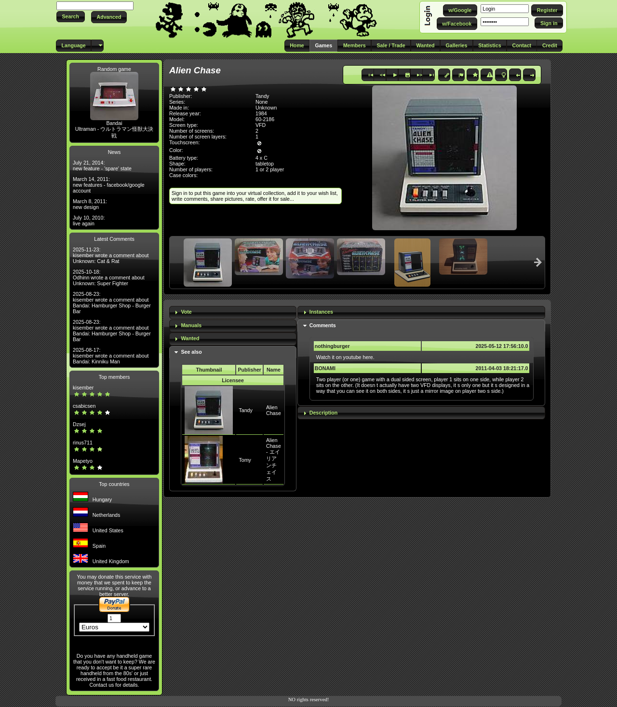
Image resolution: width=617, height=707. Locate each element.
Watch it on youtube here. (345, 357)
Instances (321, 312)
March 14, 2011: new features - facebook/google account (109, 185)
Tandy (245, 410)
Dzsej (79, 424)
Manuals (191, 325)
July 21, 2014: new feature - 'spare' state (102, 165)
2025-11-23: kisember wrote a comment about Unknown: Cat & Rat (111, 255)
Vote (186, 312)
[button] (70, 16)
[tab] (232, 312)
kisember (83, 387)
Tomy (245, 460)
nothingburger (332, 346)
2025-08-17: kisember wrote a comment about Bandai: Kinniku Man (111, 355)
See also (191, 352)
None (261, 102)
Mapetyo (83, 461)
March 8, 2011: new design (90, 204)
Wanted (190, 338)
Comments (322, 325)
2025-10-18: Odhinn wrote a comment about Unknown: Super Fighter (109, 277)
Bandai (114, 123)
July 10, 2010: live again (89, 220)
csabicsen (84, 406)
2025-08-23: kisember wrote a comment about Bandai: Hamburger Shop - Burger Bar (112, 302)
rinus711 (83, 442)
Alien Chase (273, 410)
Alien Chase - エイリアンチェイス (273, 459)
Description (323, 413)
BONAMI (325, 368)
